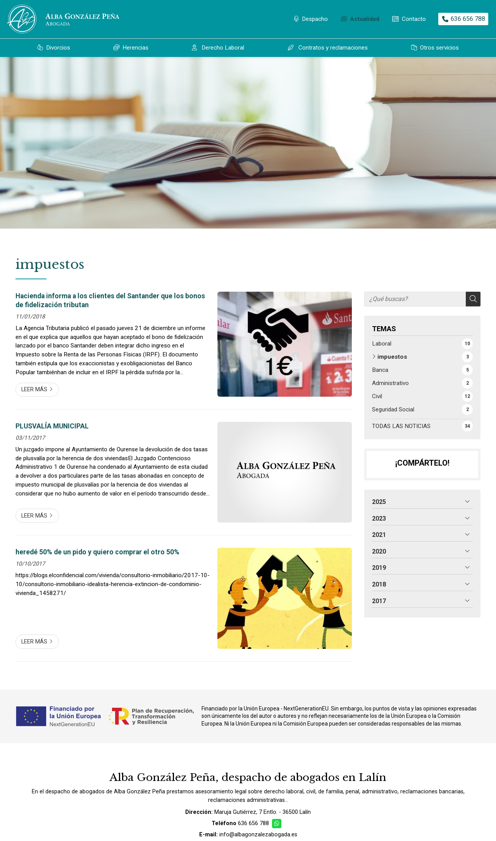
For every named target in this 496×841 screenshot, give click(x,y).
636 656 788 (253, 823)
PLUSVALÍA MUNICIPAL (52, 426)
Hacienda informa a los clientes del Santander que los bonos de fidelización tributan (110, 300)
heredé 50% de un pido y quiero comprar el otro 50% (97, 552)
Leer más (34, 389)
